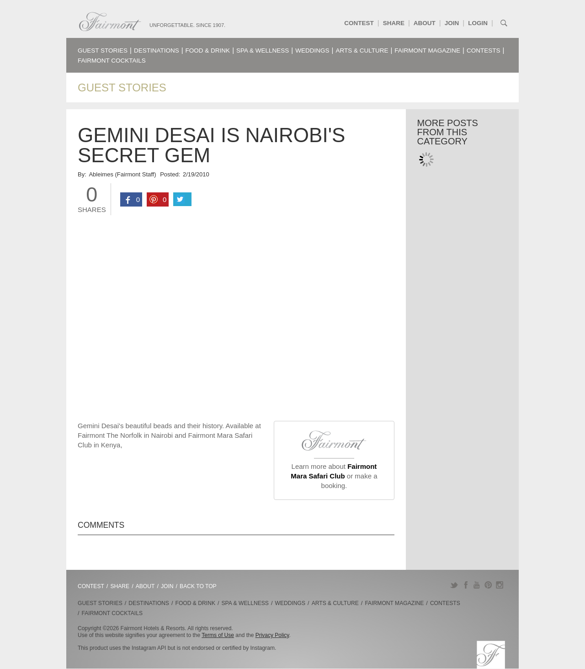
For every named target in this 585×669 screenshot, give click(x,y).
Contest (359, 23)
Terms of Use (218, 635)
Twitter (454, 585)
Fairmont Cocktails (112, 60)
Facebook (465, 585)
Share (393, 23)
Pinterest (488, 585)
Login (478, 23)
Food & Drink (208, 50)
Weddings (312, 50)
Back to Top (198, 586)
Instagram (500, 585)
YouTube (477, 585)
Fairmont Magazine (427, 50)
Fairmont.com (110, 21)
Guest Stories (103, 50)
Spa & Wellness (262, 50)
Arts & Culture (361, 50)
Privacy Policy (272, 635)
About (425, 23)
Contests (483, 50)
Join (452, 23)
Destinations (156, 50)
